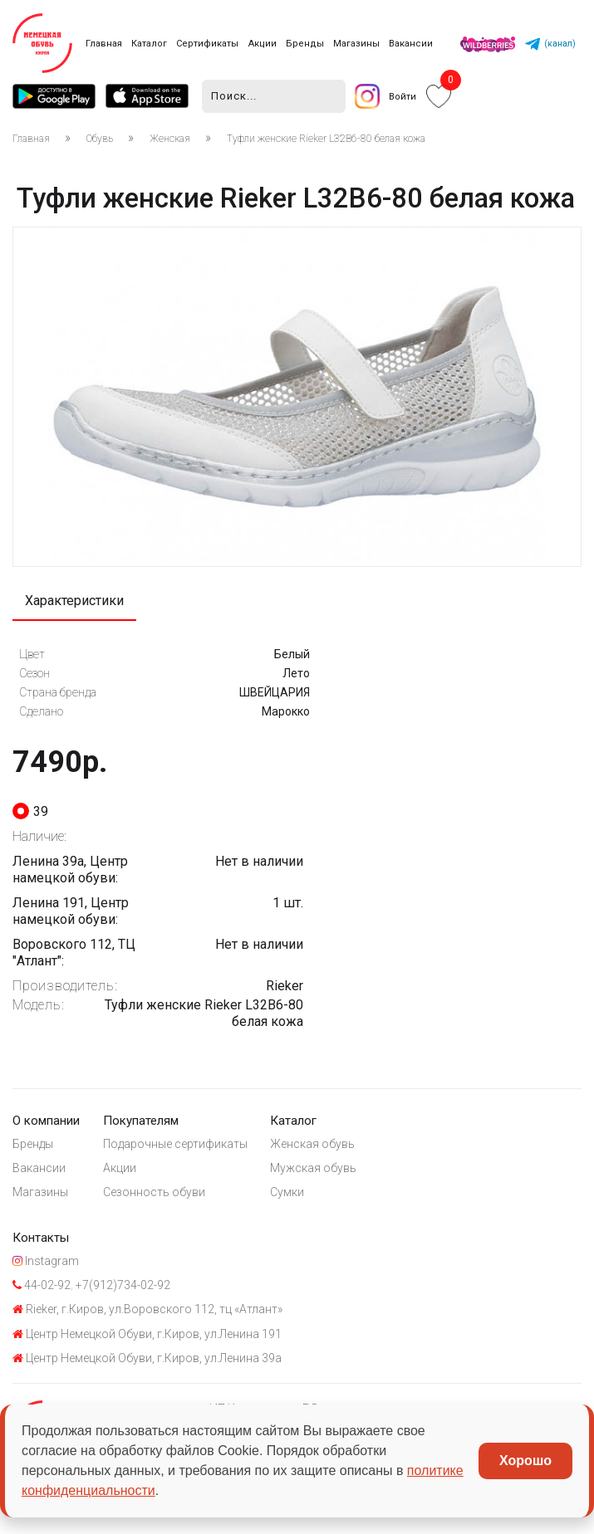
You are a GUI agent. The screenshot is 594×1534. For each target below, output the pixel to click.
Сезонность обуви (155, 1193)
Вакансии (411, 43)
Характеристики (74, 601)
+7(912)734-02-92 (121, 1288)
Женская (170, 138)
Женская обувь (314, 1144)
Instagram (45, 1264)
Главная (104, 43)
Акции (262, 43)
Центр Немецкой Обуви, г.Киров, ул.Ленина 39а (147, 1362)
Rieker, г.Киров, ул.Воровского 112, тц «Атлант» (147, 1313)
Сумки (289, 1193)
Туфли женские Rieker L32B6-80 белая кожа (326, 138)
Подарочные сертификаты (176, 1144)
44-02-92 (41, 1288)
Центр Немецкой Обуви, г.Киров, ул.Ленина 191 (147, 1338)
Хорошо (525, 1460)
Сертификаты (207, 43)
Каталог (149, 43)
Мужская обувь (315, 1169)
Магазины (356, 43)
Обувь (99, 138)
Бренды (305, 43)
